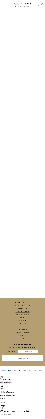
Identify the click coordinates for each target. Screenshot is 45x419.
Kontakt (22, 317)
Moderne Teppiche (7, 392)
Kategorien (4, 386)
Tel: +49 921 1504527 (23, 312)
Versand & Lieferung (22, 332)
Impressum (22, 323)
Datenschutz (22, 320)
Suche (43, 414)
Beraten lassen (5, 379)
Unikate (3, 402)
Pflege (2, 405)
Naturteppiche (5, 398)
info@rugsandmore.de (22, 315)
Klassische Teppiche (7, 395)
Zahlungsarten (22, 329)
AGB (22, 338)
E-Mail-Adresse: (22, 351)
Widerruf (22, 335)
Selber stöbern (5, 382)
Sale (1, 388)
